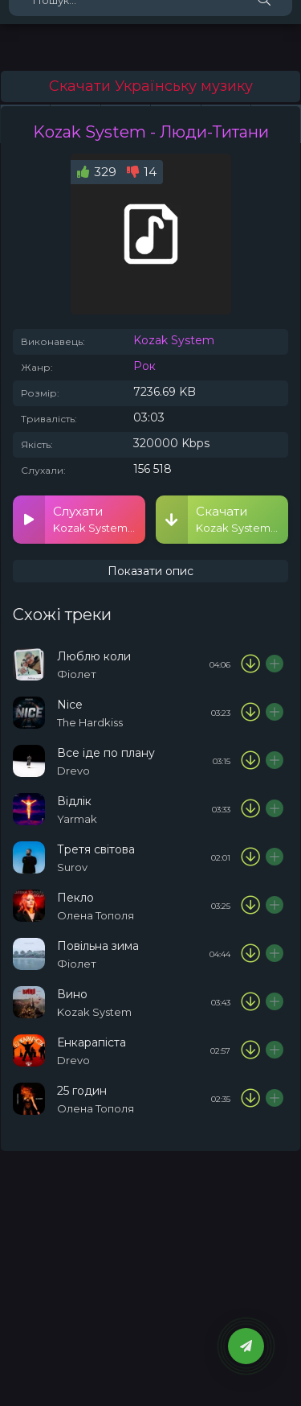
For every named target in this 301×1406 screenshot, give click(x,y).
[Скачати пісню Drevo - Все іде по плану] (250, 761)
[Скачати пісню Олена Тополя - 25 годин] (250, 1099)
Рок (144, 366)
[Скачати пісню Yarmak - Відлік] (250, 809)
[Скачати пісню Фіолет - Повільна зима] (250, 954)
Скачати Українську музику (151, 86)
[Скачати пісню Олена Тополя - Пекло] (250, 906)
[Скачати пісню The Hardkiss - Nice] (250, 713)
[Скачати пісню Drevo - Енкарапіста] (250, 1050)
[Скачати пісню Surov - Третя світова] (250, 857)
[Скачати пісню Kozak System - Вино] (250, 1002)
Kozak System (173, 340)
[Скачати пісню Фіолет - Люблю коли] (250, 664)
